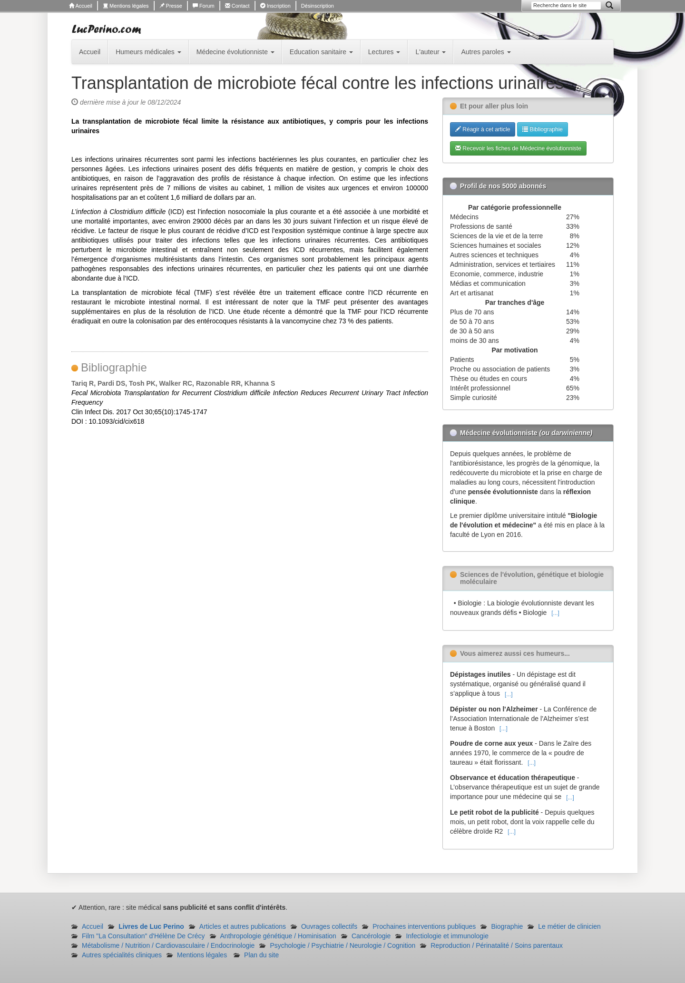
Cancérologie (371, 936)
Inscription (275, 6)
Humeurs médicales (148, 52)
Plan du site (261, 955)
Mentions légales (126, 6)
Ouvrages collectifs (329, 926)
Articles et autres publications (242, 926)
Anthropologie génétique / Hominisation (278, 936)
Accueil (80, 6)
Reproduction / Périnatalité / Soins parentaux (497, 945)
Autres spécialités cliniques (122, 955)
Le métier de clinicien (569, 926)
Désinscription (317, 6)
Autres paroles (485, 52)
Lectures (384, 52)
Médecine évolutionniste (235, 52)
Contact (237, 6)
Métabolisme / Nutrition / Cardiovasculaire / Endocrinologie (168, 945)
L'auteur (430, 52)
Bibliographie (542, 129)
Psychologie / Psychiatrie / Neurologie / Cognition (342, 945)
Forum (204, 6)
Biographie (507, 926)
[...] (555, 613)
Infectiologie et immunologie (447, 936)
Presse (170, 6)
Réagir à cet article (482, 129)
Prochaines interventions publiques (424, 926)
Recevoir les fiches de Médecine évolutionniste (518, 148)
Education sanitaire (321, 52)
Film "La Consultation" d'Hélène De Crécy (143, 936)
